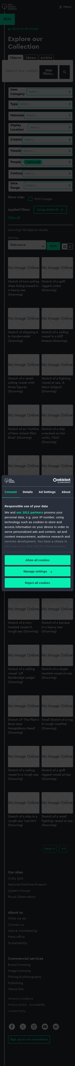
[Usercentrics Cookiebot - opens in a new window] (53, 480)
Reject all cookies (37, 583)
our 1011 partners (29, 512)
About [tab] (66, 492)
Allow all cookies (37, 560)
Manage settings (37, 571)
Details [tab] (28, 492)
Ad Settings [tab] (47, 492)
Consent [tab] (11, 492)
